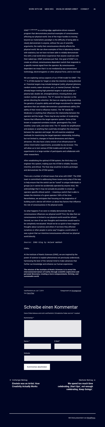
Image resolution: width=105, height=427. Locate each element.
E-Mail (57, 341)
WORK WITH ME (35, 9)
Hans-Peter (30, 293)
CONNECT (85, 9)
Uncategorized (76, 291)
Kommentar (29, 318)
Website (27, 353)
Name (27, 341)
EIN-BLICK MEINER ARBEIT (67, 9)
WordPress (91, 418)
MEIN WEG (49, 9)
